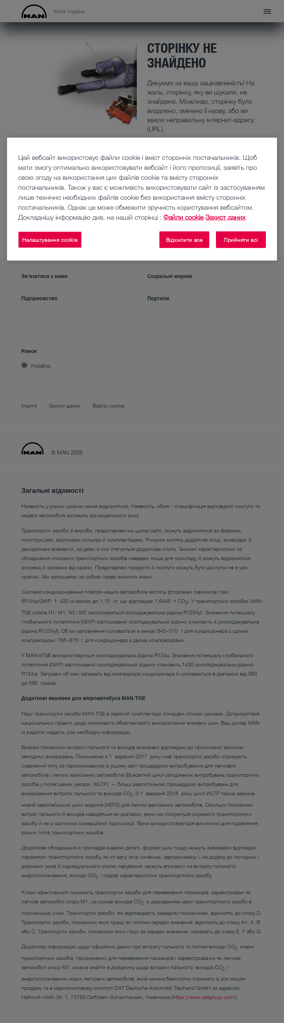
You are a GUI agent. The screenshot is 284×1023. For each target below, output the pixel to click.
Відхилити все (184, 239)
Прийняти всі (241, 239)
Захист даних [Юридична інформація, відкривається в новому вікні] (225, 217)
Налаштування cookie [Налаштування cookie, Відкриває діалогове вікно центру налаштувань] (49, 239)
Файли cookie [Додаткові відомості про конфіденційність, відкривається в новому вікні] (183, 217)
